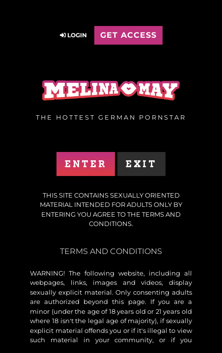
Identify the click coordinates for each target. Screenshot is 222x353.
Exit (141, 164)
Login (73, 35)
